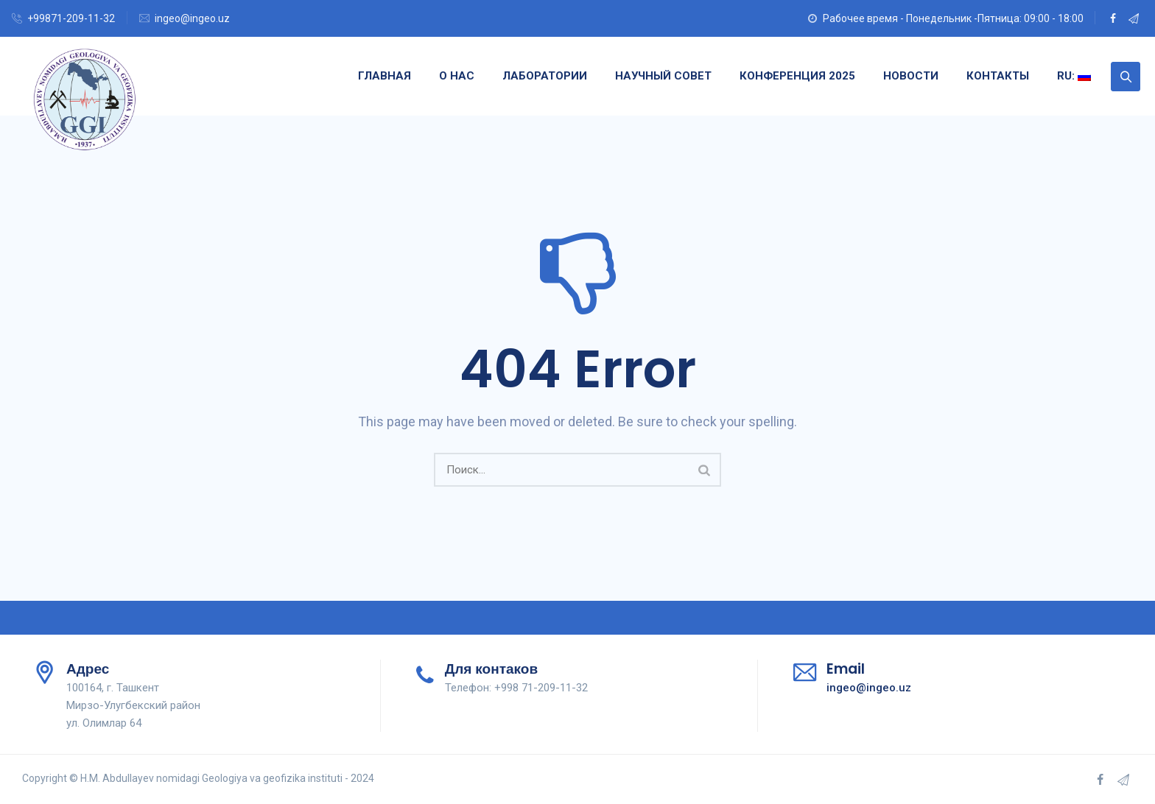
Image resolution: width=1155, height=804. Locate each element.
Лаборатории (544, 75)
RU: (1074, 75)
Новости (910, 75)
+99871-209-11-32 (71, 18)
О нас (456, 75)
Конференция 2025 (797, 75)
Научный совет (663, 75)
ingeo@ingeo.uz (192, 18)
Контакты (997, 75)
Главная (384, 75)
